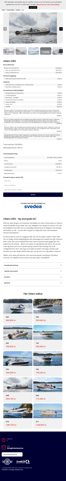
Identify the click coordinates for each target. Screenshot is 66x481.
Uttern (18, 10)
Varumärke (10, 10)
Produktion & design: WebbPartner (12, 470)
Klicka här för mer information (48, 4)
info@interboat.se (15, 448)
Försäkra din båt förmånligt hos (33, 205)
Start (3, 10)
